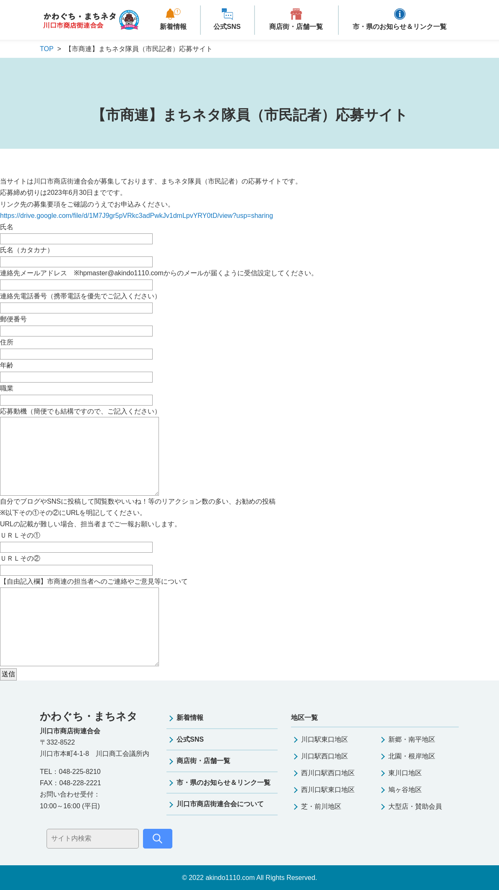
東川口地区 (405, 772)
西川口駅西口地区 (328, 772)
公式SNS (227, 26)
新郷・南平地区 (411, 739)
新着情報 (173, 26)
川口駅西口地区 (324, 756)
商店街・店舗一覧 (296, 26)
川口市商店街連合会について (220, 803)
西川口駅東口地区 (328, 789)
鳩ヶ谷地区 (405, 789)
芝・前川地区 (321, 806)
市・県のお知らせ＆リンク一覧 (400, 26)
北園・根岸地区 (411, 756)
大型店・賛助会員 (415, 806)
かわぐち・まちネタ (91, 20)
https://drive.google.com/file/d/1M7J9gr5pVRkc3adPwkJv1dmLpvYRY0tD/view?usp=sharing (136, 215)
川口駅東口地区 (324, 739)
